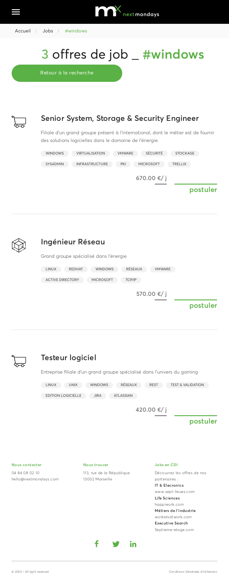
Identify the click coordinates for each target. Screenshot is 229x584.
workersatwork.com (173, 517)
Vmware (125, 153)
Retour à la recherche (67, 73)
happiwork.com (169, 505)
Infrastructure (92, 164)
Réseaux (134, 269)
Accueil (23, 31)
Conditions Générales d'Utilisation (193, 571)
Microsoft (149, 164)
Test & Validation (187, 385)
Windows (55, 153)
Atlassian (123, 396)
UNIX (73, 385)
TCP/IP (131, 280)
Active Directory (62, 280)
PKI (123, 164)
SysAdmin (55, 164)
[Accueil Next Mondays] (127, 11)
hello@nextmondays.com (35, 479)
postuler (203, 189)
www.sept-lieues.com (175, 492)
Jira (97, 396)
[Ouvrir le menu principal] (16, 12)
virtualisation (90, 153)
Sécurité (154, 153)
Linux (51, 269)
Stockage (184, 153)
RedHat (76, 269)
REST (153, 385)
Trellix (179, 164)
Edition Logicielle (63, 396)
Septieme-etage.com (174, 530)
